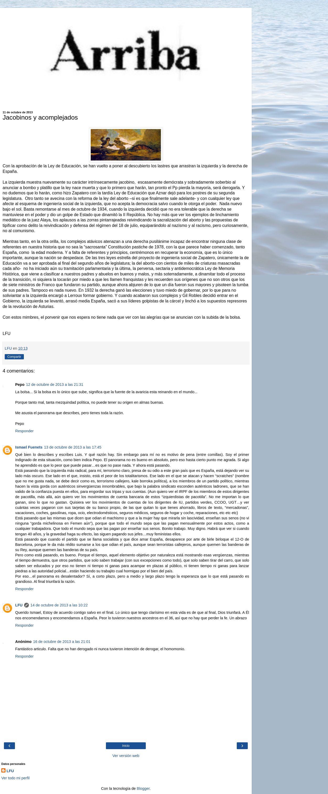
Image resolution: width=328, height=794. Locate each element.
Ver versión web (125, 756)
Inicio (126, 746)
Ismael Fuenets (28, 447)
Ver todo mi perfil (15, 778)
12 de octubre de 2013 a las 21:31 (54, 384)
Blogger (143, 788)
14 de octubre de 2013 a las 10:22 (59, 605)
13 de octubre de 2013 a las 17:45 (72, 447)
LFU (19, 605)
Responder (24, 431)
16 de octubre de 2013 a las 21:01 (61, 642)
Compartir (14, 357)
